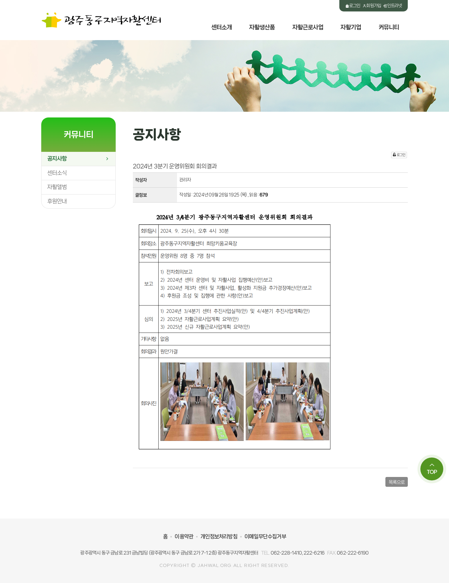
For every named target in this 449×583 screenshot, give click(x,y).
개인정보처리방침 (218, 536)
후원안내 (57, 201)
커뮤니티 (389, 27)
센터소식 (57, 173)
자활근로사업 (308, 27)
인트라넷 (392, 5)
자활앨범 (57, 187)
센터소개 (221, 27)
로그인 (352, 5)
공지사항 (78, 159)
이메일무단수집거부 (265, 536)
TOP (432, 468)
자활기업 (350, 27)
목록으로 (397, 482)
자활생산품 (262, 27)
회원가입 (371, 5)
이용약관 (184, 536)
